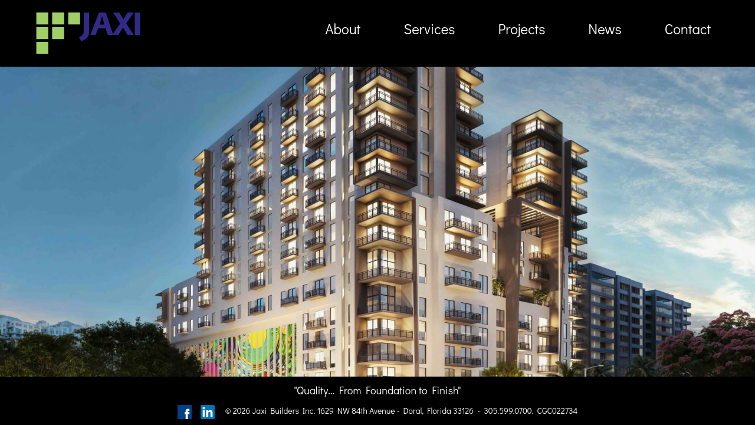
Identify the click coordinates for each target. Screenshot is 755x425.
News (604, 28)
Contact (688, 28)
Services (429, 28)
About (342, 28)
